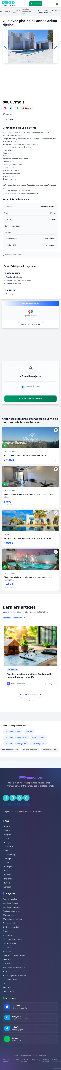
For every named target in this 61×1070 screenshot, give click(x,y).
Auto (5, 971)
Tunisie (6, 883)
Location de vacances (11, 907)
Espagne (7, 842)
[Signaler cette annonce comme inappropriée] (26, 108)
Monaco (7, 875)
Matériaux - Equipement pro (14, 955)
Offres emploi (8, 915)
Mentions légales (6, 1060)
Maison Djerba (38, 743)
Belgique (7, 834)
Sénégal (7, 887)
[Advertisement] (30, 84)
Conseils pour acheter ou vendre (50, 1060)
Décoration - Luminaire (12, 939)
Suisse (6, 862)
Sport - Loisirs (8, 991)
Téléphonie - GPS (10, 979)
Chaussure (7, 963)
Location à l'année (12, 731)
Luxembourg (9, 854)
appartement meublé (10, 750)
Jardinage (7, 951)
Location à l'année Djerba (15, 743)
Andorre (7, 830)
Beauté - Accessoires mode (14, 967)
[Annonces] (1, 11)
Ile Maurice (8, 846)
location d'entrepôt (30, 750)
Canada (6, 838)
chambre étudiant (50, 750)
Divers (5, 931)
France (6, 826)
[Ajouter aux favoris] (56, 430)
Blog (38, 1059)
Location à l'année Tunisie (15, 737)
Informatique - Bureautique (14, 975)
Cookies (16, 1059)
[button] (55, 46)
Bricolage (6, 947)
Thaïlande (7, 879)
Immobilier (12, 670)
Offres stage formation (12, 919)
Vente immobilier (10, 899)
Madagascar (8, 866)
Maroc (6, 871)
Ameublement (9, 935)
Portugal (7, 858)
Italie (5, 850)
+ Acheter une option (30, 324)
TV (4, 983)
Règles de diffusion (24, 1060)
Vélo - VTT (7, 987)
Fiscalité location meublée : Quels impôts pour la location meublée (29, 675)
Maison (29, 731)
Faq (33, 1059)
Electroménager (9, 943)
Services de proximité (11, 927)
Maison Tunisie (38, 737)
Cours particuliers (10, 923)
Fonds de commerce (11, 911)
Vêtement (7, 959)
